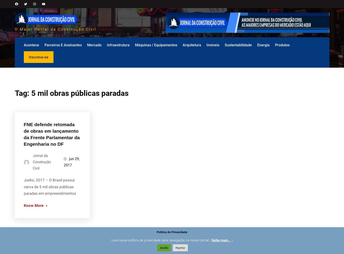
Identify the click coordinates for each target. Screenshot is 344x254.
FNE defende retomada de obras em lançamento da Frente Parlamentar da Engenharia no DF (52, 138)
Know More (34, 210)
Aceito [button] (164, 248)
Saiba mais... (221, 240)
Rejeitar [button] (180, 248)
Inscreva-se (38, 57)
